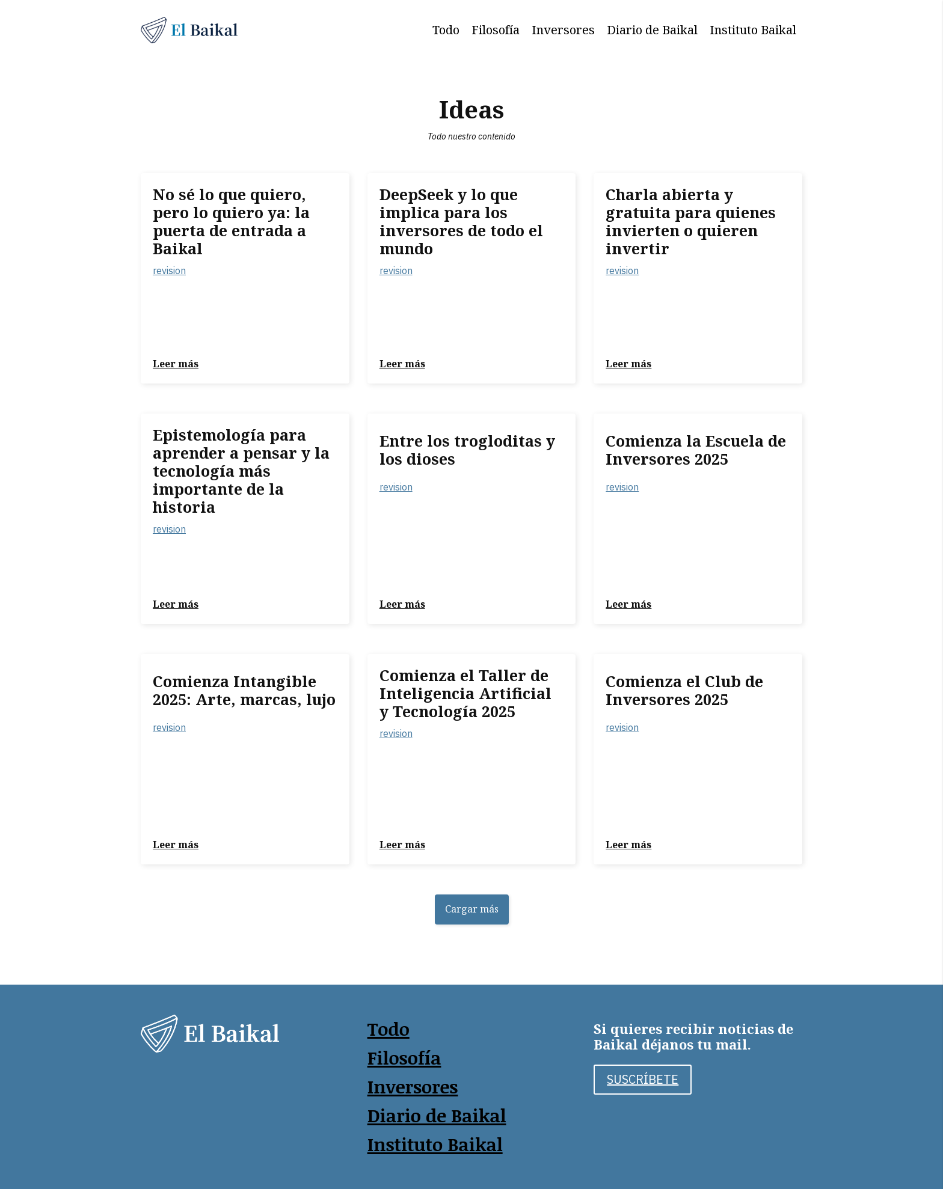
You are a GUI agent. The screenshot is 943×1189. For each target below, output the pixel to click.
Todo (445, 30)
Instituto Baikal (753, 30)
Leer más (175, 363)
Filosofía (496, 30)
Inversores (563, 30)
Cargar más (472, 909)
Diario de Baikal (652, 30)
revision (169, 270)
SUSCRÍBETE (642, 1079)
